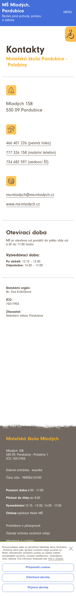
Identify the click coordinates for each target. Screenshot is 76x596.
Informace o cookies (20, 541)
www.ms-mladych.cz (23, 204)
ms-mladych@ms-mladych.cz (30, 195)
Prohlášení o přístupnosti (23, 526)
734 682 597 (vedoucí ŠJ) (27, 162)
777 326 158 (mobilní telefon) (31, 152)
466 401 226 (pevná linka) (28, 143)
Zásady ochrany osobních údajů (28, 533)
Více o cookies (55, 558)
